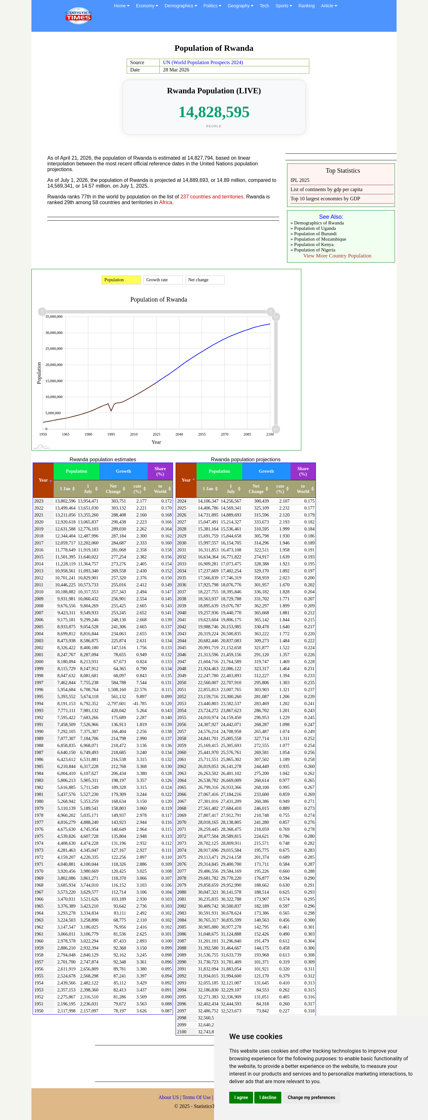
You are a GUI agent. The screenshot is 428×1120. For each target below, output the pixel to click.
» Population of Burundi (314, 233)
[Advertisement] (210, 1063)
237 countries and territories (211, 196)
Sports (284, 5)
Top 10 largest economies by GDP (325, 198)
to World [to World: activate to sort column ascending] (160, 488)
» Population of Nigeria (313, 249)
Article (329, 5)
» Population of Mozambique (318, 239)
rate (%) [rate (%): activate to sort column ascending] (137, 488)
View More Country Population (337, 256)
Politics (212, 5)
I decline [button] (267, 1097)
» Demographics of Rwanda (317, 222)
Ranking (306, 5)
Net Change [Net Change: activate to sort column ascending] (113, 488)
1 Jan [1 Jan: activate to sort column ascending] (65, 488)
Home (122, 5)
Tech (264, 5)
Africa (165, 202)
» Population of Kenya (312, 244)
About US (168, 1097)
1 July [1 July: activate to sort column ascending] (88, 488)
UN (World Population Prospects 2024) (203, 62)
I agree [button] (241, 1097)
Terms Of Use (197, 1097)
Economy (147, 5)
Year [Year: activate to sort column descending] (186, 480)
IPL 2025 (300, 180)
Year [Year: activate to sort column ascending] (43, 480)
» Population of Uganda (313, 228)
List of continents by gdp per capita (327, 189)
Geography (240, 5)
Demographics (180, 5)
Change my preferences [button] (311, 1097)
